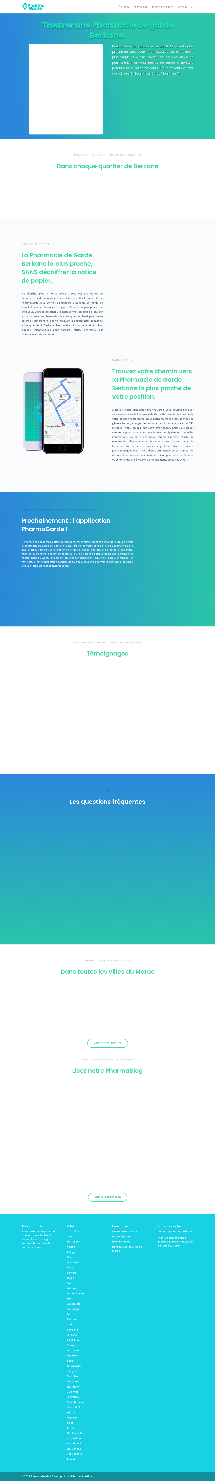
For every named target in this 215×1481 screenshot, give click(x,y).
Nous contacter (122, 1236)
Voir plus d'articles (107, 1197)
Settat (70, 1314)
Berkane (72, 1345)
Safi (69, 1298)
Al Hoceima (74, 1438)
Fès (69, 1257)
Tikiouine (72, 1417)
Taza (70, 1360)
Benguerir (73, 1381)
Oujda (70, 1278)
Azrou (70, 1428)
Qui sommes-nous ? (124, 1231)
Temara (72, 1272)
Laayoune (73, 1397)
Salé (69, 1283)
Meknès (71, 1288)
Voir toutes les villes (108, 1043)
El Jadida (72, 1262)
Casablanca (74, 1231)
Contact (182, 7)
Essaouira (73, 1350)
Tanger (71, 1252)
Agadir (71, 1247)
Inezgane (72, 1371)
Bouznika (72, 1376)
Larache (72, 1335)
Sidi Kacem (73, 1386)
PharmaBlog (140, 7)
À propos (124, 7)
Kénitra (71, 1267)
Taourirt (72, 1459)
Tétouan (72, 1319)
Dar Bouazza (74, 1454)
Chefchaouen (75, 1402)
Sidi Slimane (74, 1448)
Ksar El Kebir (74, 1443)
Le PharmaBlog (121, 1241)
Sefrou (71, 1412)
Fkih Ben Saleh (75, 1433)
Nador (71, 1324)
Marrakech (73, 1241)
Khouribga (73, 1309)
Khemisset (73, 1355)
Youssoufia (73, 1304)
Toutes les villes (161, 7)
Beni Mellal (73, 1407)
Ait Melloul (73, 1340)
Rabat (70, 1236)
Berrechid (73, 1329)
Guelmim (72, 1391)
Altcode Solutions (82, 1476)
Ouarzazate (74, 1366)
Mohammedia (75, 1293)
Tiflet (70, 1423)
